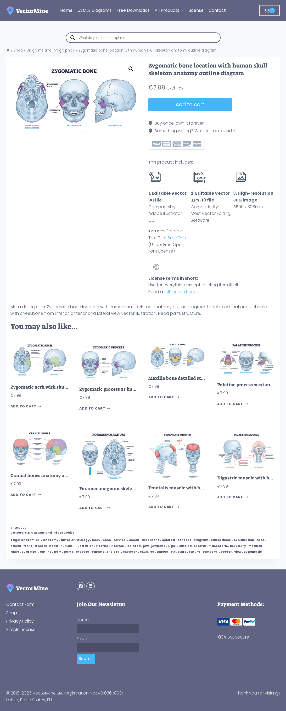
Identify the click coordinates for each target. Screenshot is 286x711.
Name (83, 620)
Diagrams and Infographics (51, 532)
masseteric (218, 546)
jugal (172, 546)
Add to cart (190, 104)
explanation (244, 540)
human (66, 546)
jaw (146, 546)
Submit (86, 659)
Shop (11, 613)
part (57, 552)
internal (117, 546)
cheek (134, 540)
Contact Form (20, 604)
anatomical (31, 540)
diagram (200, 540)
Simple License (21, 629)
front (27, 546)
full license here (179, 292)
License (196, 10)
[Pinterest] (81, 586)
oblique (17, 552)
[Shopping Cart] (269, 10)
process (82, 552)
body (96, 540)
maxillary (238, 546)
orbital (31, 552)
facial (16, 546)
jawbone (158, 546)
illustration (84, 546)
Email (82, 639)
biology (83, 540)
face (260, 540)
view (238, 552)
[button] (131, 69)
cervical (120, 540)
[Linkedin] (90, 586)
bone (107, 540)
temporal (210, 552)
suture (194, 552)
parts (68, 552)
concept (184, 540)
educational (221, 540)
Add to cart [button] (25, 406)
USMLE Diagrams (94, 10)
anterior (68, 540)
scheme (97, 552)
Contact (217, 10)
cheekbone (150, 540)
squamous (159, 552)
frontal (41, 546)
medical (255, 546)
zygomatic (253, 552)
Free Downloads (133, 10)
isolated (134, 546)
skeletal (114, 552)
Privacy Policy (20, 621)
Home (66, 10)
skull (144, 552)
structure (178, 552)
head (53, 546)
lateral (200, 546)
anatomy (50, 540)
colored (168, 540)
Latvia (12, 700)
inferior (102, 546)
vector (226, 552)
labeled (185, 546)
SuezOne (177, 238)
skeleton (130, 552)
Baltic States (32, 700)
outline (46, 552)
